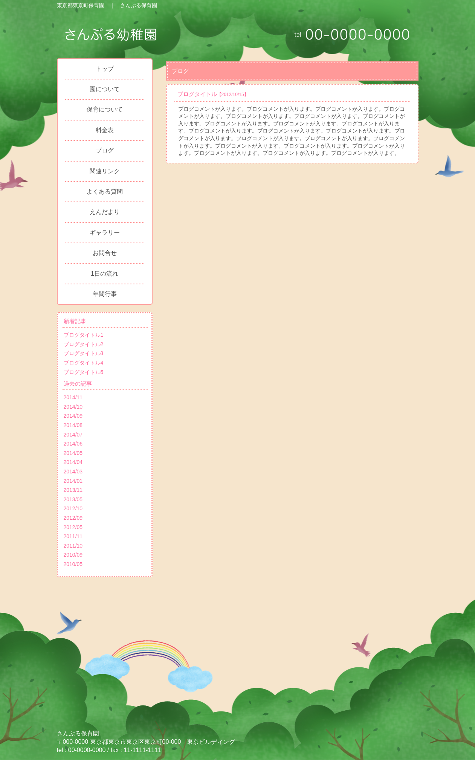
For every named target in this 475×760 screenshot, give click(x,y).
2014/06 (73, 444)
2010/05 (73, 564)
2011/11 (73, 536)
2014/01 (73, 481)
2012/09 (73, 518)
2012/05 (73, 527)
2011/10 (73, 546)
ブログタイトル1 (84, 335)
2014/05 (73, 453)
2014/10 (73, 407)
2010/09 (73, 555)
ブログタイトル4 (84, 363)
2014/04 (73, 462)
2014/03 (73, 472)
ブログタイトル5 (84, 372)
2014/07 (73, 435)
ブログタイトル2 (84, 344)
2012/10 (73, 508)
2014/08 (73, 425)
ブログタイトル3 (84, 353)
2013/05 (73, 499)
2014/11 (73, 397)
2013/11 (73, 490)
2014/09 (73, 416)
